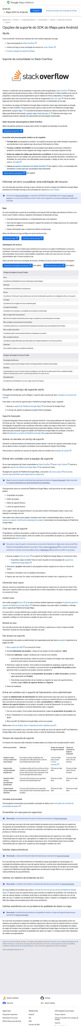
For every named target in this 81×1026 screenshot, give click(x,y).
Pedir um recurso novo (53, 266)
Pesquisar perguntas (11, 131)
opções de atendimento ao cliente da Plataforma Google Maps (29, 483)
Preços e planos (60, 1014)
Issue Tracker (48, 47)
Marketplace (45, 550)
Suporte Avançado (22, 195)
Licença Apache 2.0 (57, 944)
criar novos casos (54, 472)
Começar (36, 11)
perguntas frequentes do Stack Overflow (29, 166)
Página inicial (6, 20)
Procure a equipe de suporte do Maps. (21, 51)
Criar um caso (24, 556)
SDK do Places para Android (12, 1021)
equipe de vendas (62, 451)
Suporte (7, 22)
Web (30, 1021)
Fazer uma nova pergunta (13, 173)
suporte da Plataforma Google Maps (27, 406)
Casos (20, 603)
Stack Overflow (28, 43)
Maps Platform (22, 2)
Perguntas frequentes (10, 1014)
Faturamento (53, 547)
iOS (30, 1018)
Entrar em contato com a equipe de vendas (61, 11)
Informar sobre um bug (31, 238)
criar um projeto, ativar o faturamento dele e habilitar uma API (34, 725)
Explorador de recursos (10, 1018)
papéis (63, 640)
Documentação (42, 20)
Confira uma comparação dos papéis (30, 520)
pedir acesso (20, 538)
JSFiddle (16, 162)
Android (6, 9)
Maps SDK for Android (17, 12)
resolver (6, 474)
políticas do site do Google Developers (22, 946)
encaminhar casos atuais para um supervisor (27, 474)
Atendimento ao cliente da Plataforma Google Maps (26, 433)
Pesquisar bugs (9, 238)
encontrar (68, 472)
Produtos (16, 20)
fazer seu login (55, 99)
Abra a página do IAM (14, 647)
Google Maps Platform (28, 20)
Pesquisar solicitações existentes (16, 266)
